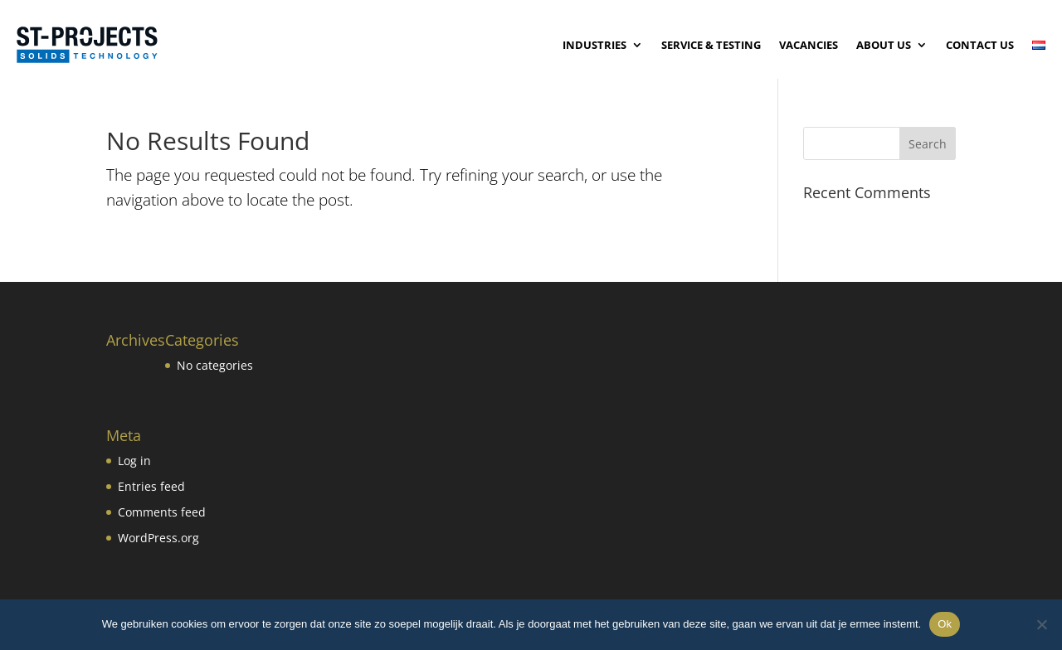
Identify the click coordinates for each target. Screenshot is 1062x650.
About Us (883, 44)
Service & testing (711, 44)
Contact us (980, 44)
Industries (594, 44)
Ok (945, 624)
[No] (1041, 624)
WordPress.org (158, 538)
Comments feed (162, 512)
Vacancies (808, 44)
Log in (134, 460)
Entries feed (151, 486)
